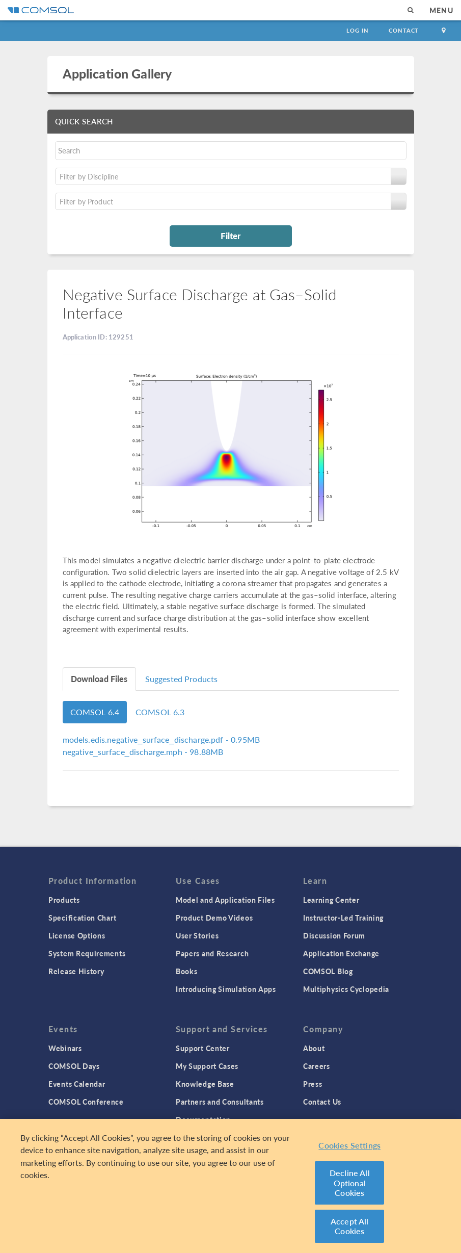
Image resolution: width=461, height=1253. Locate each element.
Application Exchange (341, 953)
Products (64, 900)
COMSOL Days (74, 1066)
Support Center (203, 1048)
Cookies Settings (349, 1145)
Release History (76, 971)
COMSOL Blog (328, 971)
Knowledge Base (205, 1084)
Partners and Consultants (220, 1102)
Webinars (65, 1048)
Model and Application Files (225, 900)
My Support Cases (207, 1066)
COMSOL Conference (86, 1102)
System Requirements (86, 953)
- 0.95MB (161, 739)
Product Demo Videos (214, 917)
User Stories (197, 935)
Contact (404, 30)
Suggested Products (181, 679)
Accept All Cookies (350, 1226)
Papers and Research (212, 953)
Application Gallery (117, 73)
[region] (230, 1186)
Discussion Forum (334, 935)
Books (187, 971)
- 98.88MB (143, 752)
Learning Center (331, 900)
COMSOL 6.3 (160, 712)
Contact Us (322, 1102)
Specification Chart (82, 917)
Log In (357, 30)
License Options (76, 935)
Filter (230, 235)
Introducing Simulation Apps (226, 989)
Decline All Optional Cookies (350, 1182)
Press (312, 1084)
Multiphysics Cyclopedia (346, 989)
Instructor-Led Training (343, 917)
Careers (316, 1066)
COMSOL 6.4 (95, 712)
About (314, 1048)
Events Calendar (76, 1084)
